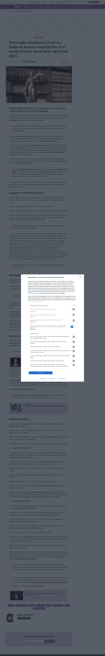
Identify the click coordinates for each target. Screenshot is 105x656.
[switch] (73, 309)
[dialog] (52, 328)
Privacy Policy (61, 378)
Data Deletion (43, 378)
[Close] (80, 277)
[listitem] (52, 305)
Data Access (52, 378)
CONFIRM (41, 372)
